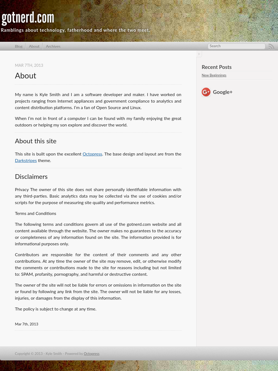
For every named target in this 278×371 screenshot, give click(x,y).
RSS (271, 47)
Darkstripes (26, 160)
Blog (19, 46)
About (34, 46)
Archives (53, 46)
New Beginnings (214, 75)
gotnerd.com (28, 17)
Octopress (92, 153)
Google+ (223, 92)
